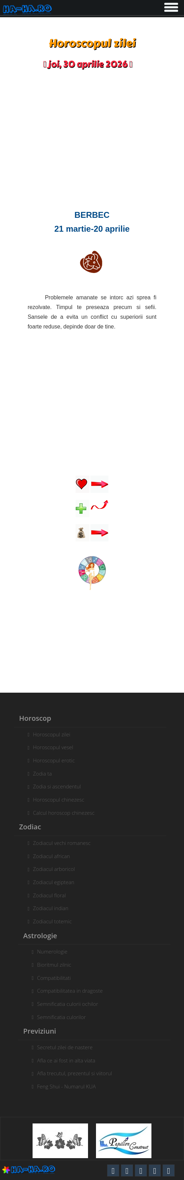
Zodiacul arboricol (52, 868)
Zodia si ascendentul (55, 786)
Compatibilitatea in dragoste (71, 990)
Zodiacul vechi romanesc (60, 842)
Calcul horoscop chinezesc (62, 812)
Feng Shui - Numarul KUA (67, 1086)
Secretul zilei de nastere (66, 1047)
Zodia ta (41, 773)
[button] (170, 5)
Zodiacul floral (48, 895)
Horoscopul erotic (52, 760)
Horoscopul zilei (50, 734)
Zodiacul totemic (51, 921)
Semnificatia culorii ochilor (68, 1003)
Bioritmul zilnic (55, 964)
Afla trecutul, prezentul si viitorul (75, 1073)
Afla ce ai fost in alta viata (67, 1060)
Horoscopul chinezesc (57, 799)
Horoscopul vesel (52, 747)
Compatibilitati (55, 977)
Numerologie (53, 951)
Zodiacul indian (49, 908)
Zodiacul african (50, 856)
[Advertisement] (92, 142)
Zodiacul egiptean (52, 882)
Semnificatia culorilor (62, 1017)
